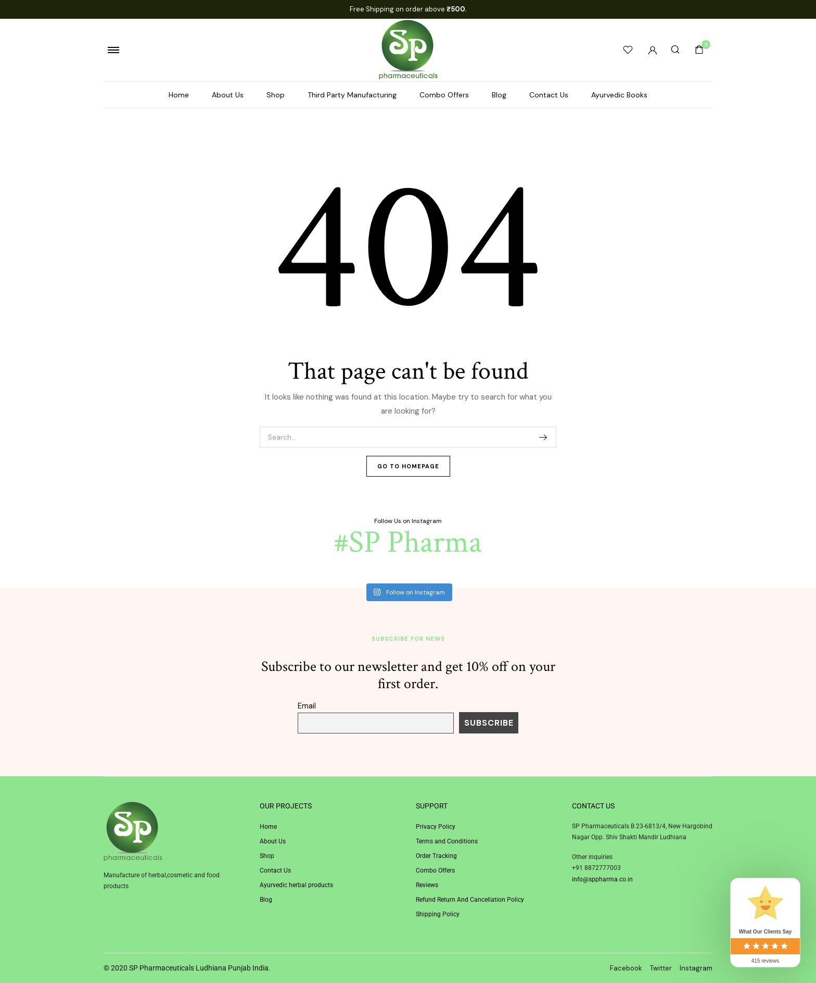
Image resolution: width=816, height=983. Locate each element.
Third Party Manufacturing (352, 94)
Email (307, 706)
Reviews (427, 885)
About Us (228, 94)
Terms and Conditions (447, 841)
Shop (275, 94)
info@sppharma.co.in (602, 879)
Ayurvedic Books (619, 94)
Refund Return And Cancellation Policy (470, 899)
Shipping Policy (438, 914)
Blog (499, 94)
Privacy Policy (435, 826)
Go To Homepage (408, 466)
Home (179, 94)
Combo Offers (444, 94)
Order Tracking (436, 856)
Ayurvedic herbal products (296, 885)
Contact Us (548, 94)
